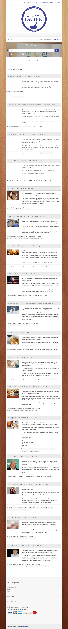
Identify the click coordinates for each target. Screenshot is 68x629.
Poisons (15, 538)
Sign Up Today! (53, 2)
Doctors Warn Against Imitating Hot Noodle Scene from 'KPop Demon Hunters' (31, 105)
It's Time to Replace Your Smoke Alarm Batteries (22, 517)
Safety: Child (42, 152)
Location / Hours (44, 2)
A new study (25, 342)
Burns (21, 97)
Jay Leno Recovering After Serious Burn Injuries (22, 456)
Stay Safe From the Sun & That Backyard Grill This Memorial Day (27, 160)
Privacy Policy (10, 596)
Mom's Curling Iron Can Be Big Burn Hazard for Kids (23, 188)
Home (40, 39)
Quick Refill (36, 2)
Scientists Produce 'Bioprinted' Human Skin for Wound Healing (26, 216)
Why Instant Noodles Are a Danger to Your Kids (22, 332)
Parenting (22, 208)
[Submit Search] (57, 50)
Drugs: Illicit (15, 97)
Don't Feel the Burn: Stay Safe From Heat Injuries (22, 357)
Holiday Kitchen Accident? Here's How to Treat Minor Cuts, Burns (27, 386)
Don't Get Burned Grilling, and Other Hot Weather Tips (24, 246)
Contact (9, 589)
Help (31, 2)
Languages (26, 2)
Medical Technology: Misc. (36, 238)
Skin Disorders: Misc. (24, 238)
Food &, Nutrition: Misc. (32, 448)
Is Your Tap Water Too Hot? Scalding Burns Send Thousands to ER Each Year (31, 303)
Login (59, 2)
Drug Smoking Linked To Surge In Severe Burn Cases (24, 76)
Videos (25, 54)
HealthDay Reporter (27, 437)
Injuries (47, 152)
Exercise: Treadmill (12, 510)
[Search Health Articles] (32, 50)
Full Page (9, 97)
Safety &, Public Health (34, 451)
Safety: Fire (49, 379)
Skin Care (11, 238)
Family (24, 448)
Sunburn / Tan (48, 180)
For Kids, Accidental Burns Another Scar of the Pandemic (25, 545)
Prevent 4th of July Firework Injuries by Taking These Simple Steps (27, 134)
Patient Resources (48, 39)
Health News (15, 54)
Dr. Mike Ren (33, 172)
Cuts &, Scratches (29, 410)
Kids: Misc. (20, 510)
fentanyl (47, 87)
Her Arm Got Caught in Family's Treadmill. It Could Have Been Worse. (29, 484)
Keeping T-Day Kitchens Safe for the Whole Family (23, 418)
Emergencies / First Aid (18, 324)
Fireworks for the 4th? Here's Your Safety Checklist (23, 273)
